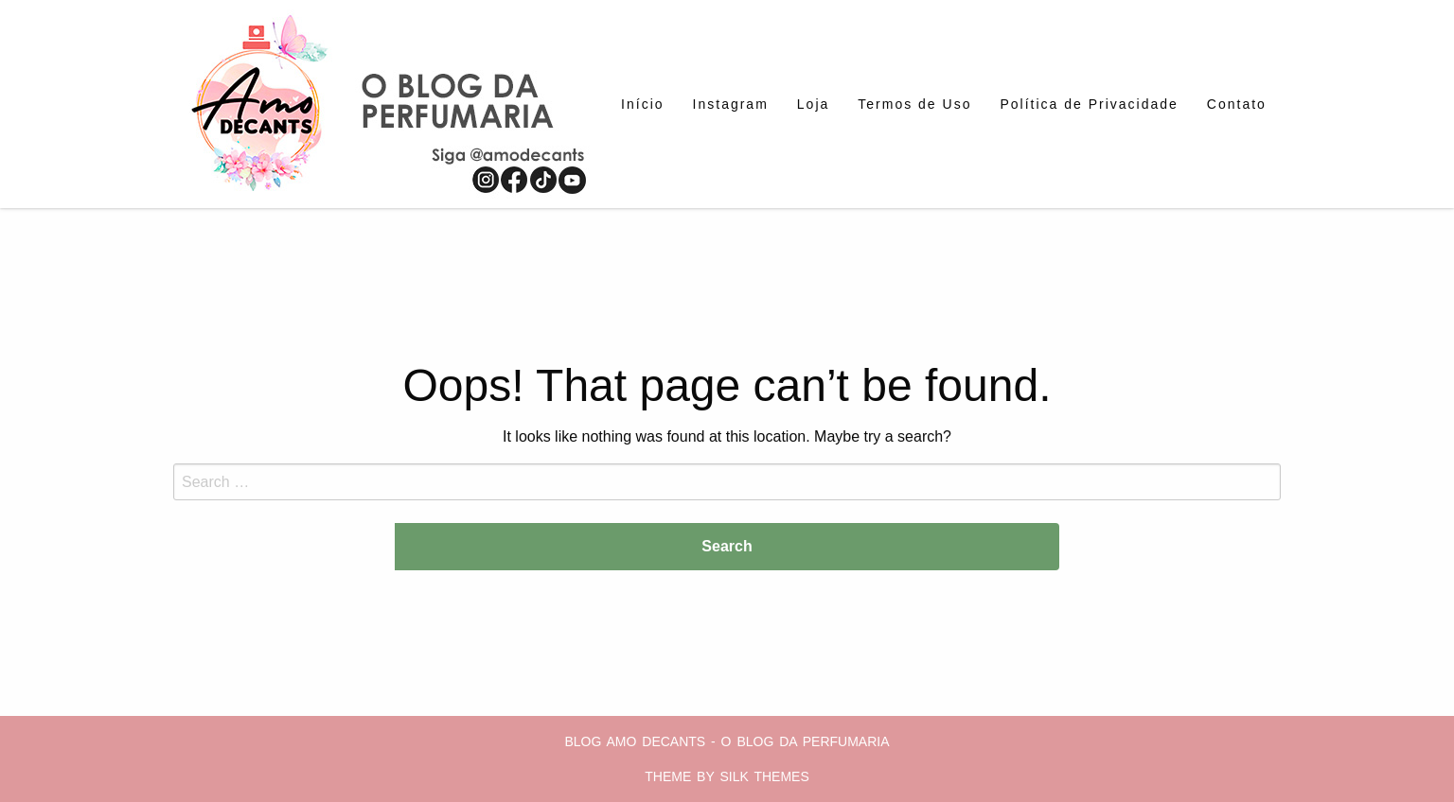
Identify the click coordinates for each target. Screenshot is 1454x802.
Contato (1237, 104)
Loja (813, 104)
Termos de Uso (914, 104)
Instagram (731, 104)
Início (642, 104)
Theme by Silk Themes (727, 776)
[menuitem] (642, 104)
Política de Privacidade (1089, 104)
